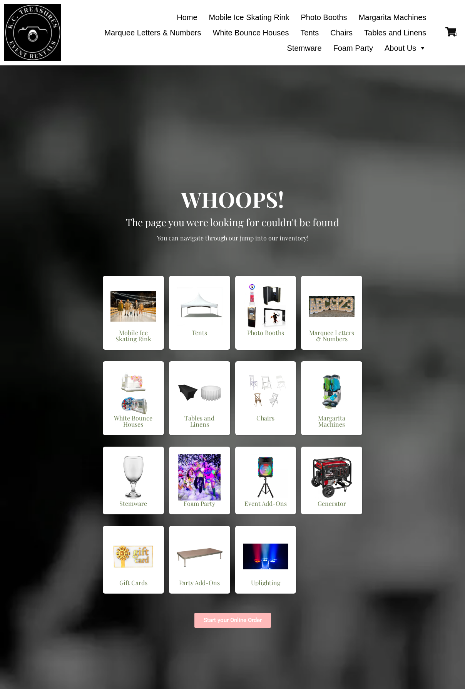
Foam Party (353, 48)
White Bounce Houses (251, 32)
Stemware (304, 48)
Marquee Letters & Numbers (152, 32)
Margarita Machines (393, 17)
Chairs (341, 32)
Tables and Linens (395, 32)
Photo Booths (324, 17)
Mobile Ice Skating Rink (249, 17)
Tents (309, 32)
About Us (405, 48)
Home (187, 17)
